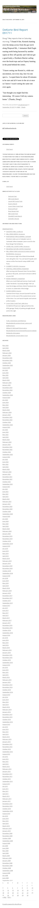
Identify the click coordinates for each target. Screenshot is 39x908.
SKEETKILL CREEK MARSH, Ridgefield (17, 269)
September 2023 (7, 425)
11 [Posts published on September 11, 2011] (3, 890)
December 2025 (7, 358)
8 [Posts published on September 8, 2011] (22, 888)
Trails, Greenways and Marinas (16, 321)
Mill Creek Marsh (13, 199)
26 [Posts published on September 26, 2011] (8, 895)
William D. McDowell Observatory (16, 328)
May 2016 (5, 643)
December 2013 (7, 714)
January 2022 (6, 474)
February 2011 (6, 799)
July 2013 (5, 727)
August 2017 (6, 605)
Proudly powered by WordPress (11, 904)
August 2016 (6, 635)
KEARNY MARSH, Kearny (13, 291)
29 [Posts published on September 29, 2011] (22, 895)
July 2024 (5, 400)
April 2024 (5, 407)
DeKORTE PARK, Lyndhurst (14, 231)
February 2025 (6, 383)
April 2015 (5, 675)
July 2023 (5, 430)
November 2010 (7, 806)
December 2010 (7, 804)
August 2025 (6, 368)
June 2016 (5, 640)
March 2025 (6, 380)
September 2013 (7, 722)
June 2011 (5, 789)
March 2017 (6, 618)
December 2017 (7, 596)
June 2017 (5, 610)
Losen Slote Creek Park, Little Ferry (17, 303)
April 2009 (5, 853)
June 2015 (5, 670)
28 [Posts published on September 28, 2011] (18, 895)
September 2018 (7, 573)
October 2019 (6, 541)
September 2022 (7, 454)
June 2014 (5, 700)
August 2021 (6, 487)
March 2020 (6, 529)
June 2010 (5, 818)
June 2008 (5, 878)
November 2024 (7, 390)
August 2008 (6, 873)
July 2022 (5, 459)
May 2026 (5, 345)
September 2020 (7, 514)
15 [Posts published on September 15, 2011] (22, 890)
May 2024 (5, 405)
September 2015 (7, 662)
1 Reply (23, 107)
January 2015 (6, 682)
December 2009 (7, 833)
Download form (7, 229)
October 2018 (6, 571)
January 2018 (6, 593)
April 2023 (5, 437)
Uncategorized (22, 105)
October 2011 (6, 779)
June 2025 (5, 373)
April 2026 (5, 348)
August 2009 (6, 843)
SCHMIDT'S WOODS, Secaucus (15, 266)
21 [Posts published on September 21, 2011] (18, 893)
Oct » (9, 897)
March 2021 (6, 499)
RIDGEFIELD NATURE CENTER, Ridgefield (18, 249)
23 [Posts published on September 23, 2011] (27, 893)
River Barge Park (13, 211)
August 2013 (6, 724)
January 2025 (6, 385)
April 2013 (5, 734)
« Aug (4, 897)
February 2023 (6, 442)
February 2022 (6, 472)
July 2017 (5, 608)
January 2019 (6, 563)
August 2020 (6, 516)
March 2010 (6, 826)
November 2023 (7, 420)
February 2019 (6, 561)
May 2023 (5, 435)
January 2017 (6, 623)
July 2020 (5, 519)
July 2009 (5, 846)
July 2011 (5, 786)
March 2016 (6, 648)
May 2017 (5, 613)
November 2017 (7, 598)
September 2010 (7, 811)
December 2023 (7, 417)
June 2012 (5, 759)
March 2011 (6, 796)
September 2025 (7, 365)
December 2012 (7, 744)
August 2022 (6, 457)
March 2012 (6, 766)
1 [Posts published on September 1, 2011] (22, 885)
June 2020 (5, 521)
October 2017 (6, 601)
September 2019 (7, 544)
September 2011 (7, 781)
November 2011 (7, 776)
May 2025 (5, 375)
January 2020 (6, 534)
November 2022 (7, 449)
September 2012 (7, 752)
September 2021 (7, 484)
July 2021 (5, 489)
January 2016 (6, 653)
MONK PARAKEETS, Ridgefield (15, 279)
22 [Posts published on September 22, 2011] (22, 893)
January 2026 (6, 355)
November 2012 (7, 747)
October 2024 (6, 392)
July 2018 (5, 578)
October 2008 (6, 868)
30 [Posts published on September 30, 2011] (27, 895)
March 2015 (6, 677)
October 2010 (6, 809)
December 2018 (7, 566)
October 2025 (6, 363)
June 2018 (5, 581)
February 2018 (6, 591)
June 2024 (5, 402)
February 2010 (6, 828)
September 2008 (7, 870)
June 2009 (5, 848)
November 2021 (7, 479)
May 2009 (5, 851)
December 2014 (7, 685)
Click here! (9, 149)
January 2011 (6, 801)
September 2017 (7, 603)
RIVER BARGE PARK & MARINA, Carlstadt (18, 236)
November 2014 (7, 687)
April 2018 (5, 586)
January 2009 (6, 861)
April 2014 (5, 705)
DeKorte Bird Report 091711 (15, 31)
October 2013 (6, 719)
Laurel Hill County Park (15, 201)
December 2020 (7, 506)
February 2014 (6, 709)
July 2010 (5, 816)
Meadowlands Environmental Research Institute (21, 331)
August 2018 (6, 576)
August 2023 (6, 427)
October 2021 (6, 482)
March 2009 (6, 856)
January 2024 (6, 415)
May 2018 (5, 583)
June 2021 (5, 492)
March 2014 (6, 707)
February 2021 (6, 501)
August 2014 (6, 695)
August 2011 (6, 784)
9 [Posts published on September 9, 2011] (27, 888)
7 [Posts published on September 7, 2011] (17, 888)
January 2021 (6, 504)
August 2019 (6, 546)
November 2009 (7, 836)
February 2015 (6, 680)
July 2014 (5, 697)
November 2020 (7, 509)
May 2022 (5, 464)
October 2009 (6, 838)
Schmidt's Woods (13, 219)
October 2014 (6, 690)
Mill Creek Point (13, 214)
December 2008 (7, 863)
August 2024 (6, 397)
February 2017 (6, 620)
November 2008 (7, 866)
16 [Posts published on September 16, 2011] (27, 890)
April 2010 (5, 823)
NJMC (18, 107)
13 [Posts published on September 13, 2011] (13, 890)
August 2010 (6, 814)
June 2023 (5, 432)
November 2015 (7, 657)
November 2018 (7, 568)
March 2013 (6, 737)
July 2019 (5, 549)
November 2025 (7, 360)
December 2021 (7, 477)
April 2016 (5, 645)
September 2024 (7, 395)
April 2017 (5, 615)
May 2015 (5, 672)
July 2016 (5, 638)
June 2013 (5, 729)
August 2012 (6, 754)
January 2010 (6, 831)
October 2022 (6, 452)
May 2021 (5, 494)
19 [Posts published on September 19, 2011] (8, 893)
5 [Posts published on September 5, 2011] (7, 888)
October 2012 (6, 749)
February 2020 (6, 531)
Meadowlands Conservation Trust (17, 336)
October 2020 (6, 511)
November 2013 (7, 717)
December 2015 (7, 655)
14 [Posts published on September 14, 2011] (18, 890)
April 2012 (5, 764)
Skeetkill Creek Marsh (15, 216)
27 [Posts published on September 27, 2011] (13, 895)
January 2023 (6, 444)
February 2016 (6, 650)
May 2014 (5, 702)
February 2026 (6, 353)
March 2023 (6, 440)
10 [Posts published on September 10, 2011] (32, 888)
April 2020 (5, 526)
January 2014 (6, 712)
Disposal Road (12, 209)
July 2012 (5, 757)
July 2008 (5, 875)
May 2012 (5, 761)
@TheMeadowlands (9, 128)
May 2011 (5, 791)
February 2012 (6, 769)
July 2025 (5, 370)
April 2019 (5, 556)
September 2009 (7, 841)
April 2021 (5, 496)
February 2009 (6, 858)
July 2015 (5, 667)
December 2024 (7, 388)
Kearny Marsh (12, 204)
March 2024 (6, 410)
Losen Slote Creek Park (15, 206)
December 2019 (7, 536)
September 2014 (7, 692)
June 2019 (5, 551)
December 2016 (7, 625)
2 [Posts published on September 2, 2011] (27, 885)
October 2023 (6, 422)
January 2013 (6, 742)
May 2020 (5, 524)
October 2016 (6, 630)
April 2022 (5, 467)
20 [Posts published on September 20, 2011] (13, 893)
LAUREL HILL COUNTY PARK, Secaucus (18, 246)
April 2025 (5, 378)
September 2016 (7, 633)
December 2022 (7, 447)
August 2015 (6, 665)
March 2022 (6, 469)
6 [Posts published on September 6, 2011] (12, 888)
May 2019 (5, 553)
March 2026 (6, 350)
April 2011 (5, 794)
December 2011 (7, 774)
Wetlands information (13, 333)
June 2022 (5, 462)
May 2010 (5, 821)
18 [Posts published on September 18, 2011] (3, 893)
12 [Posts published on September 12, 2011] (8, 890)
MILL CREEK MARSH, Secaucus (15, 234)
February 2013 (6, 739)
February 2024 (6, 412)
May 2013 (5, 732)
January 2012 (6, 771)
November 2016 (7, 628)
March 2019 (6, 558)
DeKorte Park (12, 196)
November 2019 (7, 539)
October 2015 (6, 660)
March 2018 (6, 588)
